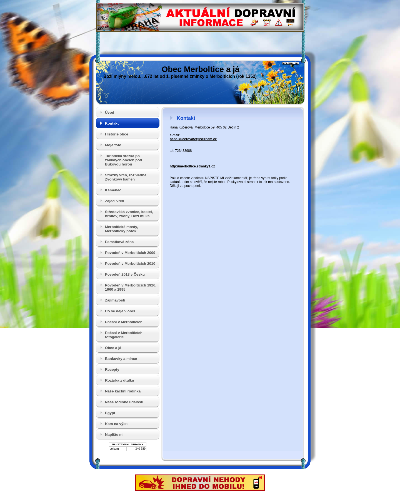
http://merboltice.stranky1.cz (192, 166)
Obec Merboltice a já (200, 69)
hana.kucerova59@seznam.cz (193, 139)
